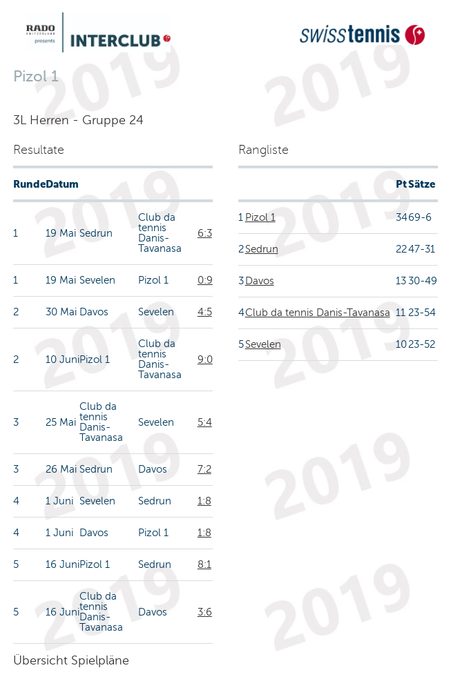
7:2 (204, 469)
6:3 (205, 233)
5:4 (205, 422)
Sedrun (261, 249)
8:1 (204, 564)
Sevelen (263, 344)
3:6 (205, 612)
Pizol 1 (260, 217)
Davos (259, 280)
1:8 (204, 500)
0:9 (205, 280)
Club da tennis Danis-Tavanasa (317, 312)
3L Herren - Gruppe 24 (78, 120)
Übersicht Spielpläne (71, 660)
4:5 (205, 311)
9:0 (205, 359)
